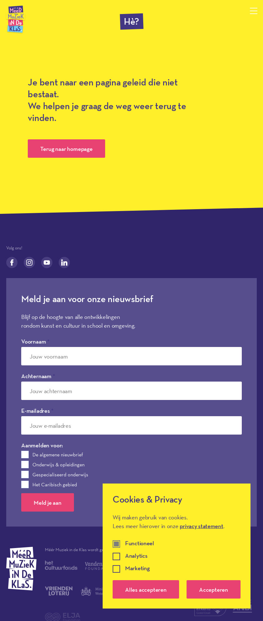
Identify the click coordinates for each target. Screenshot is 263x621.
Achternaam (38, 376)
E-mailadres (37, 410)
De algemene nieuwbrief (57, 454)
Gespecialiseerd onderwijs (60, 474)
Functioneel (139, 543)
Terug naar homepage (66, 148)
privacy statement (201, 526)
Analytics (136, 556)
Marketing (137, 568)
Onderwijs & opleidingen (58, 464)
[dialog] (177, 546)
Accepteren (213, 589)
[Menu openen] (253, 11)
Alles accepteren (146, 589)
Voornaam (35, 341)
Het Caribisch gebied (54, 484)
